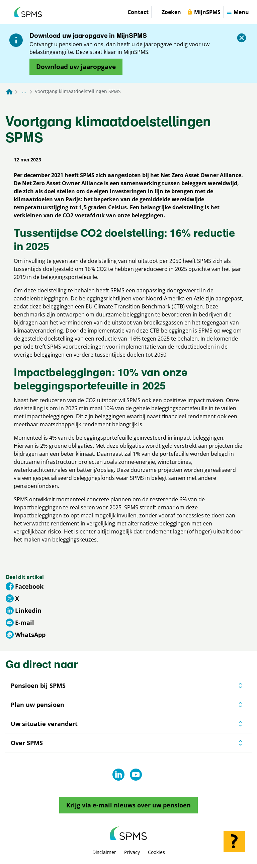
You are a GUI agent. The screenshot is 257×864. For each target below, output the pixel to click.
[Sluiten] (241, 38)
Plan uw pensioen (37, 705)
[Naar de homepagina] (9, 91)
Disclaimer (104, 852)
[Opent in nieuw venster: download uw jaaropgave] (75, 67)
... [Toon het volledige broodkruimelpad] (24, 91)
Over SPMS (27, 743)
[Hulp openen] (234, 841)
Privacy (132, 852)
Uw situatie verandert (44, 724)
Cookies (156, 852)
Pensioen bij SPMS (38, 685)
